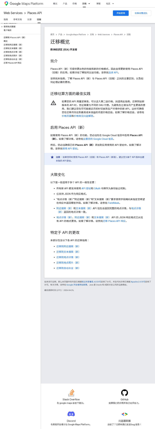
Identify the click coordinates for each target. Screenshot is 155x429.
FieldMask (113, 203)
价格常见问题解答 (83, 116)
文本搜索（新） (84, 208)
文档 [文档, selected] (84, 3)
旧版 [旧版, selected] (39, 19)
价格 (75, 3)
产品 (65, 3)
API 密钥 (86, 188)
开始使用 (121, 13)
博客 (98, 3)
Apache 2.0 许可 (138, 282)
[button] (20, 23)
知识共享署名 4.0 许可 (91, 282)
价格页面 (66, 116)
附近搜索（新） (64, 208)
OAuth (97, 188)
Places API (34, 13)
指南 (6, 19)
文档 (92, 34)
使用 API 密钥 (70, 148)
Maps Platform (26, 4)
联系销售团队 (141, 13)
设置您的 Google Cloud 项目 (98, 139)
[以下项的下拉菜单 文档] (90, 3)
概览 (55, 3)
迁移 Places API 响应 (114, 221)
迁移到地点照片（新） (68, 262)
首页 (52, 34)
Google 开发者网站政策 (76, 285)
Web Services (13, 13)
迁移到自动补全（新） (68, 268)
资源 (29, 19)
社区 (108, 3)
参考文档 (17, 19)
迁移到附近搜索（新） (68, 246)
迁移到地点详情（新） (68, 257)
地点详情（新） (64, 217)
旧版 (129, 34)
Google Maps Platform (76, 34)
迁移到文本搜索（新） (68, 251)
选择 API (113, 72)
